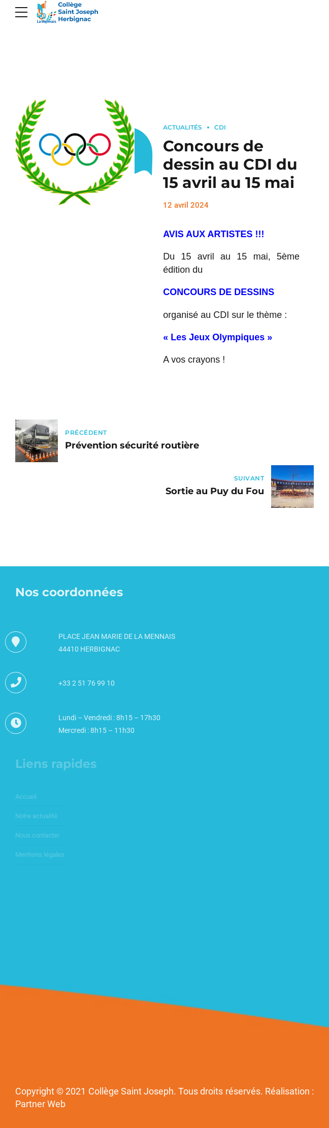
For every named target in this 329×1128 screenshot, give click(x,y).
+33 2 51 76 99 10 (86, 683)
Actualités (182, 127)
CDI (220, 127)
